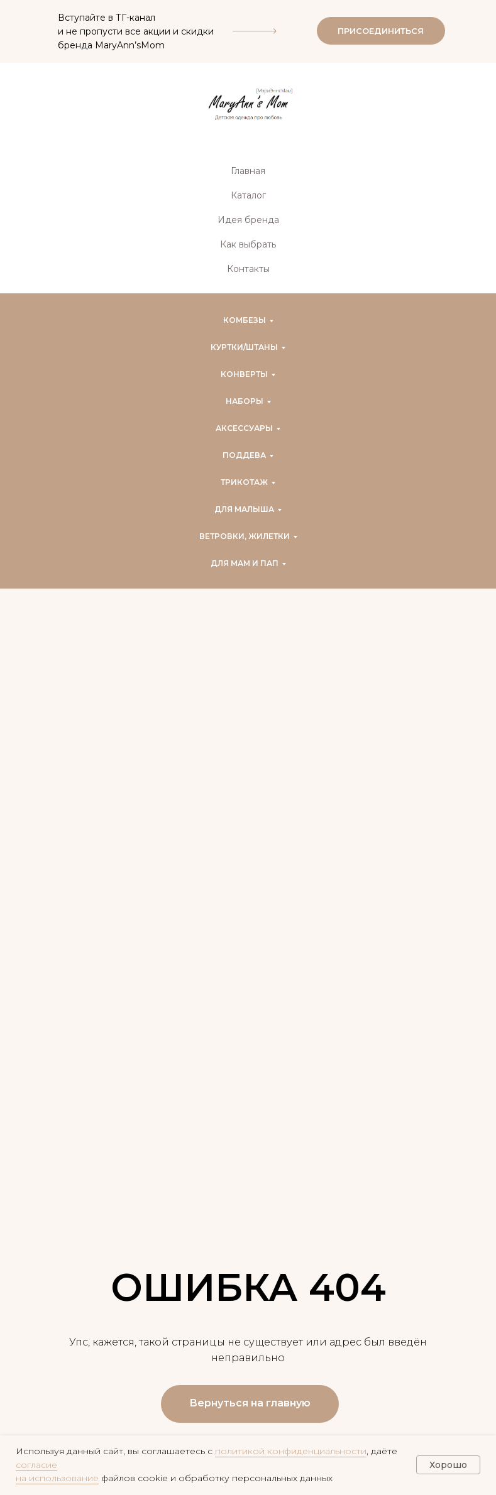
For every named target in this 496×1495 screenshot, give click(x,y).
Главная (248, 171)
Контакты (248, 269)
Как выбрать (248, 244)
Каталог (248, 195)
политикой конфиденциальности (290, 1451)
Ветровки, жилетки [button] (244, 536)
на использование (57, 1478)
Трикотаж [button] (244, 482)
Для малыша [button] (244, 509)
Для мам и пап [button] (244, 563)
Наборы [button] (244, 401)
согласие (36, 1465)
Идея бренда (248, 220)
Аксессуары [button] (244, 428)
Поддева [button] (244, 455)
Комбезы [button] (244, 320)
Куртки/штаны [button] (244, 347)
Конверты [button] (244, 374)
